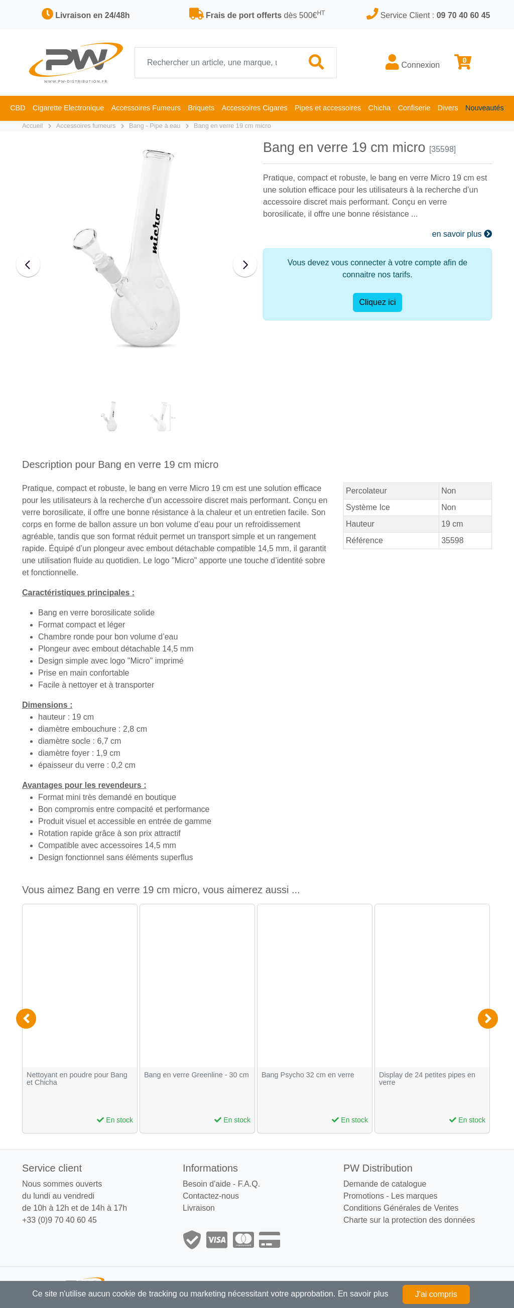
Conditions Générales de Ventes (400, 1208)
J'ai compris (436, 1294)
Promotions (363, 1196)
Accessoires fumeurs (86, 125)
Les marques (414, 1196)
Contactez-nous (211, 1196)
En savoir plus (363, 1293)
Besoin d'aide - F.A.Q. (221, 1184)
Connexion (413, 62)
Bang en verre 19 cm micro (232, 125)
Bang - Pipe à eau (154, 125)
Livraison (199, 1208)
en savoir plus (462, 234)
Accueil (32, 125)
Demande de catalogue (384, 1184)
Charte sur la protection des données (409, 1220)
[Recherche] (216, 63)
